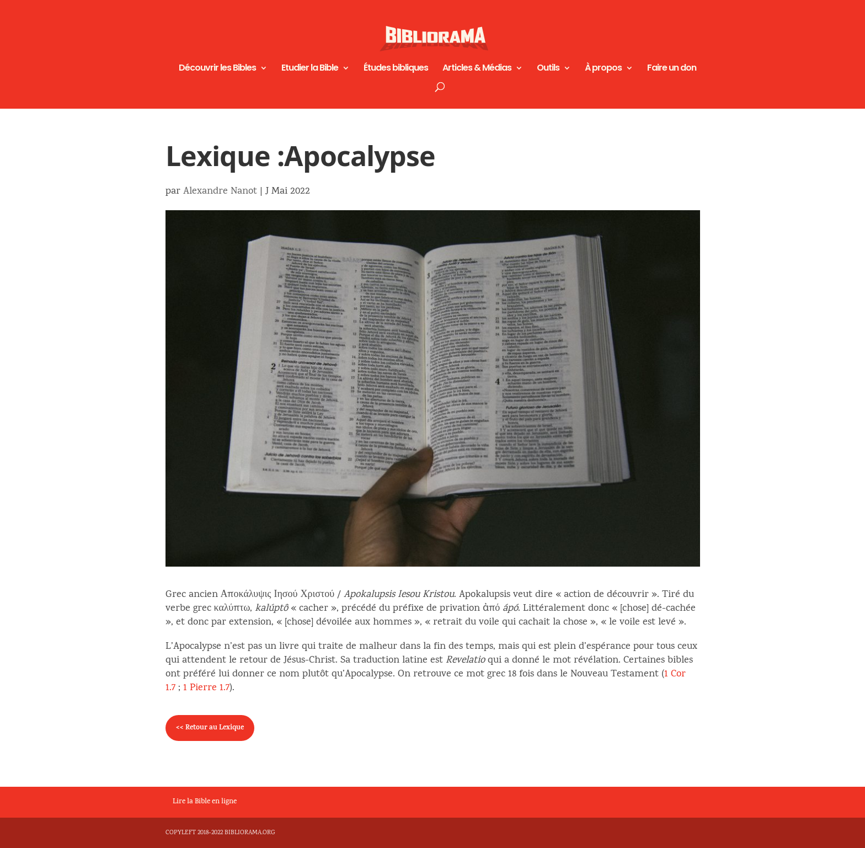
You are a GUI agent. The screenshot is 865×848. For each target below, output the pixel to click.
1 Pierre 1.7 (206, 688)
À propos (603, 69)
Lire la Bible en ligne (205, 802)
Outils (548, 69)
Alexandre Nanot (220, 191)
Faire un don (671, 69)
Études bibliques (396, 69)
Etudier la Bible (309, 69)
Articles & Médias (476, 69)
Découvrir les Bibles (217, 69)
